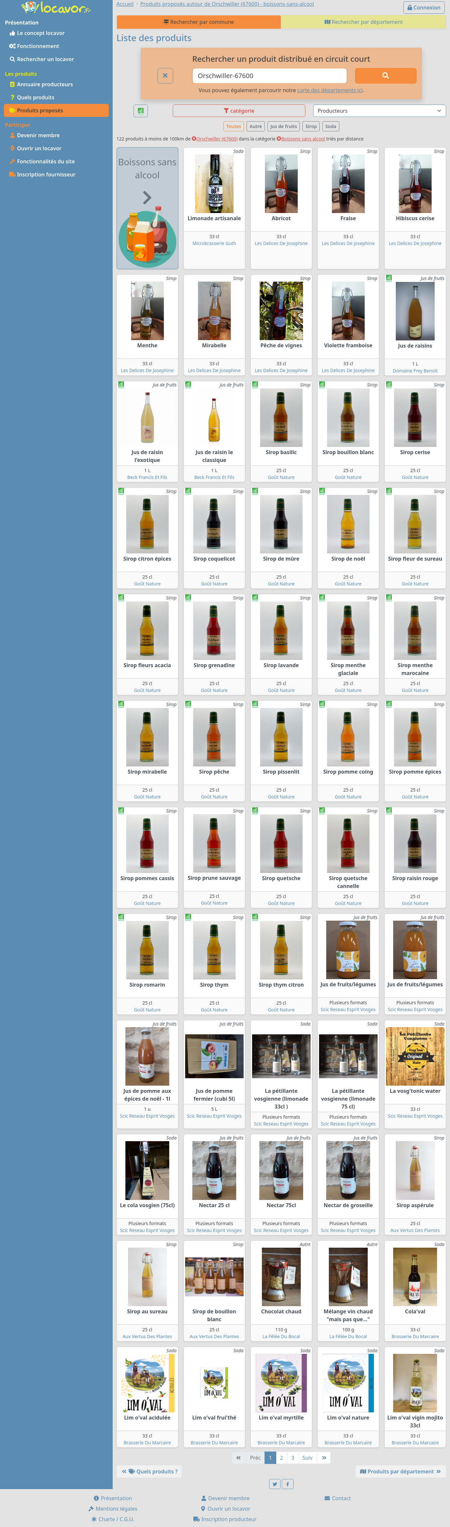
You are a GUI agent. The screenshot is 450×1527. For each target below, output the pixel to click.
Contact (337, 1498)
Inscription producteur (225, 1519)
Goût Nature (281, 477)
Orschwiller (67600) (214, 139)
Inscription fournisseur (42, 174)
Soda (330, 126)
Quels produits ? (149, 1471)
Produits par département (401, 1471)
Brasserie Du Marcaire (415, 1336)
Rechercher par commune (199, 21)
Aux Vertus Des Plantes (415, 1230)
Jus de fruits (283, 126)
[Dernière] (323, 1458)
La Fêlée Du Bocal (281, 1336)
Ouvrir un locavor (35, 148)
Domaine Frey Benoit (415, 371)
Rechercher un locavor (41, 59)
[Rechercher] (386, 76)
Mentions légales (112, 1508)
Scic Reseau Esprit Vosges (348, 1009)
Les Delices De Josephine (281, 243)
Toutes (233, 126)
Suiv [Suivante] (307, 1457)
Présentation (112, 1498)
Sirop (311, 126)
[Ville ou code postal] (269, 76)
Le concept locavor (37, 33)
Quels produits (32, 97)
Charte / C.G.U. (113, 1519)
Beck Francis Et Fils (147, 477)
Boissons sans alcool (301, 139)
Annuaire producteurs (41, 84)
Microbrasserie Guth (214, 243)
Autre (255, 126)
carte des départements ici (329, 90)
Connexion (424, 7)
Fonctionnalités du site (42, 161)
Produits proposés (36, 110)
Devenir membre (34, 135)
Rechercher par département (364, 21)
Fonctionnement (34, 46)
